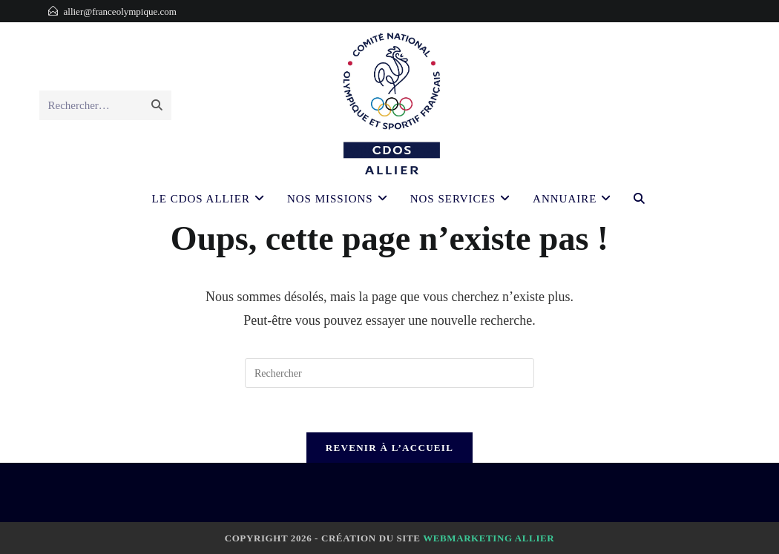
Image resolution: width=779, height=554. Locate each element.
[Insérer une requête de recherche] (389, 373)
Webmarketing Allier (488, 538)
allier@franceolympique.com (120, 11)
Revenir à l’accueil (389, 447)
